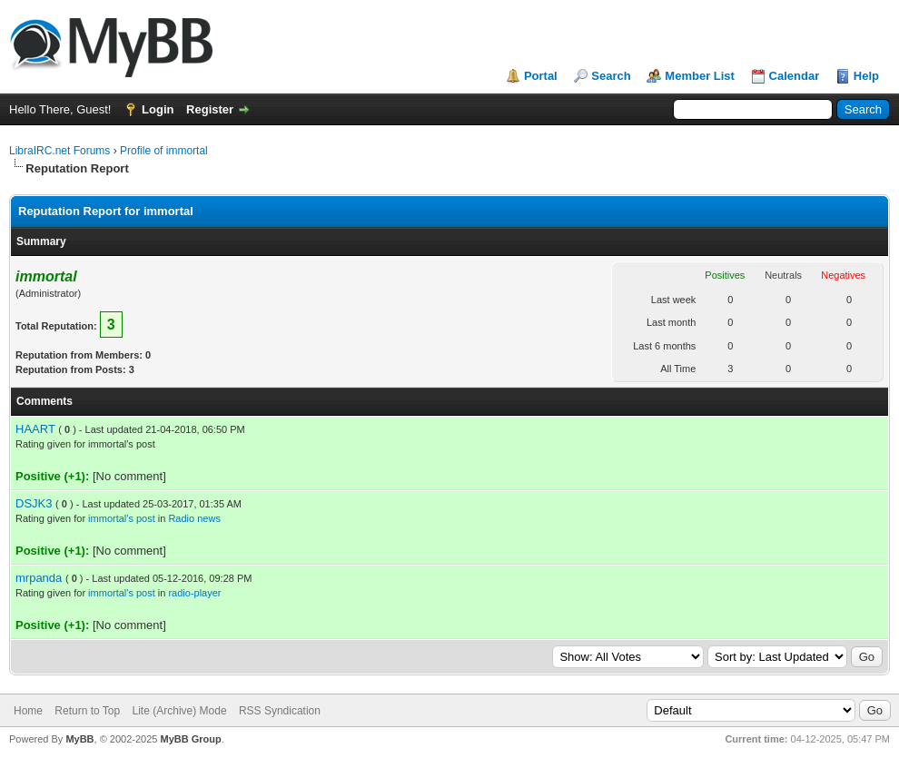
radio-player (194, 592)
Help (866, 76)
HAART (35, 429)
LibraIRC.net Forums (59, 150)
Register (209, 109)
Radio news (194, 518)
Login (157, 109)
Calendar (794, 76)
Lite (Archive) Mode (180, 710)
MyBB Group (190, 738)
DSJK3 (33, 503)
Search (610, 76)
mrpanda (38, 578)
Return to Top (87, 710)
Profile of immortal (164, 150)
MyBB (79, 738)
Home (28, 710)
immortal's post (121, 518)
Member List (700, 76)
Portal (541, 76)
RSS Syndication (280, 710)
